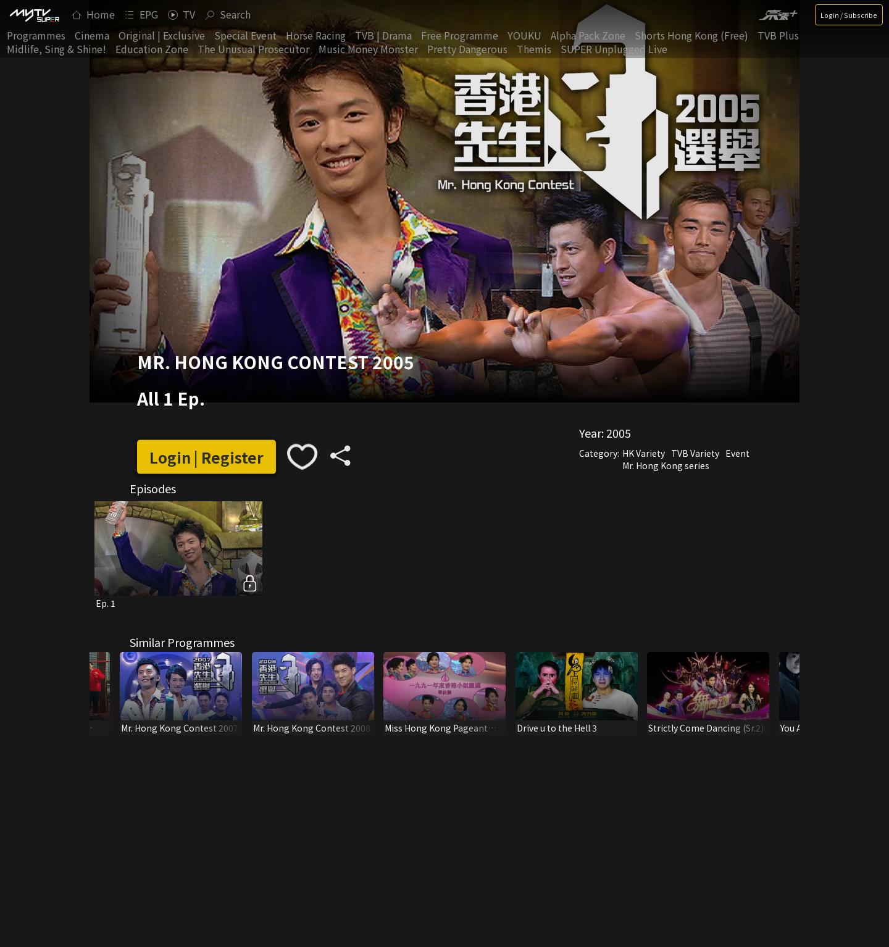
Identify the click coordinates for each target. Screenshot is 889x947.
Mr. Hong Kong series (665, 465)
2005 (618, 433)
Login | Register (206, 456)
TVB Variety (695, 453)
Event (737, 453)
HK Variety (643, 453)
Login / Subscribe (848, 15)
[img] (34, 15)
